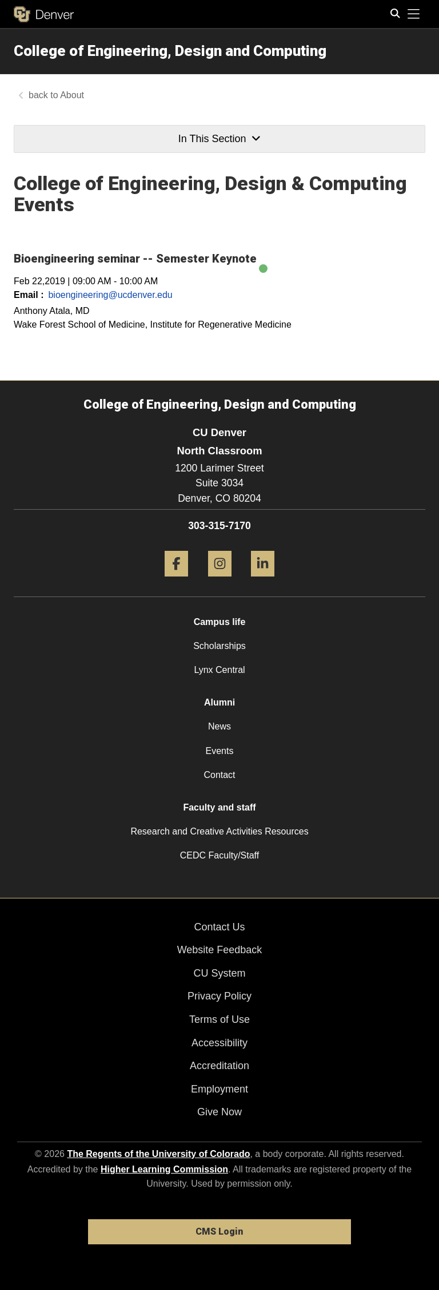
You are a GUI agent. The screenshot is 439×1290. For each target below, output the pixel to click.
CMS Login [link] (219, 1231)
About (72, 95)
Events (220, 751)
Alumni (219, 702)
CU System (219, 973)
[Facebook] (176, 581)
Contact (219, 775)
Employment (219, 1089)
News (219, 726)
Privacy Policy (219, 996)
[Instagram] (219, 581)
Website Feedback (219, 950)
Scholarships (219, 646)
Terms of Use (219, 1019)
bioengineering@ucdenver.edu (110, 295)
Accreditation (219, 1065)
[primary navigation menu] (413, 14)
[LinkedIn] (262, 581)
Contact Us (219, 927)
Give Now (219, 1112)
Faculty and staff (219, 807)
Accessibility (219, 1043)
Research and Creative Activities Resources (219, 831)
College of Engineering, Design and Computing (170, 50)
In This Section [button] (219, 138)
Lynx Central (219, 670)
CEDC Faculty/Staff (219, 855)
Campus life (220, 622)
